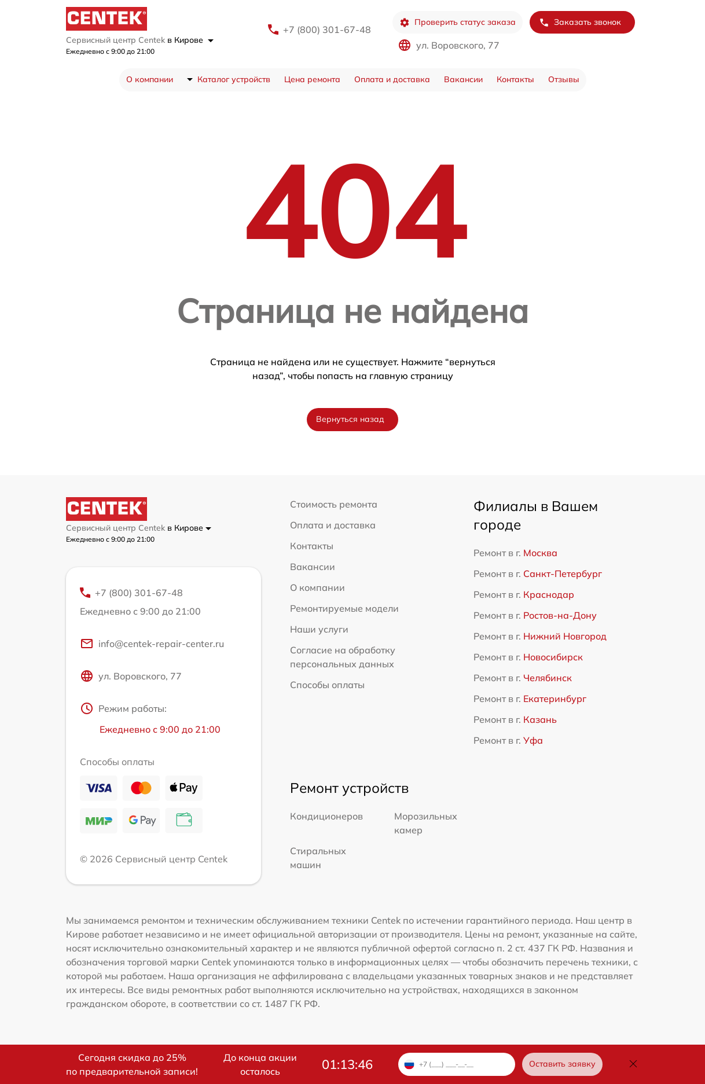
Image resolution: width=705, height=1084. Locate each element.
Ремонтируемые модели (344, 608)
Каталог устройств (233, 79)
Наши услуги (319, 629)
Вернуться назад (350, 419)
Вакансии (463, 79)
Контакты (515, 79)
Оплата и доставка (392, 79)
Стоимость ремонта (333, 504)
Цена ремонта (312, 79)
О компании (149, 79)
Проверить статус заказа (457, 22)
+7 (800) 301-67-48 (327, 29)
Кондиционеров (326, 816)
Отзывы (563, 79)
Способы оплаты (327, 684)
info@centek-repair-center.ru (152, 644)
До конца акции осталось (260, 1064)
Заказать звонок (580, 22)
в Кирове (190, 40)
